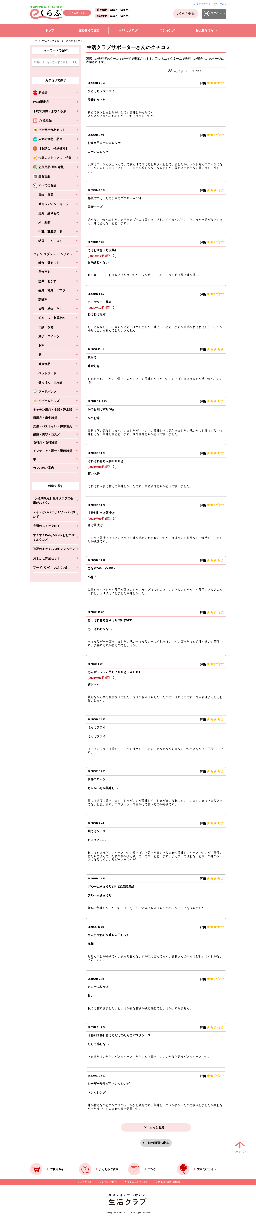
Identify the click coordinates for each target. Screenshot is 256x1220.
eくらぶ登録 (186, 13)
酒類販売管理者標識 (169, 1181)
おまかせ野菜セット (46, 558)
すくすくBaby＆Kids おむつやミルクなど (54, 537)
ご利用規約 (86, 1181)
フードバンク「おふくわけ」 (52, 567)
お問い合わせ (109, 1181)
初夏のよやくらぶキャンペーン (54, 549)
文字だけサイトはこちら (209, 4)
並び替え (204, 70)
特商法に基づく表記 (137, 1181)
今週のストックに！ (46, 526)
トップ (33, 41)
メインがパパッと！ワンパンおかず (54, 514)
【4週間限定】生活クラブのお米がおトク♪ (53, 501)
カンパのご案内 (43, 468)
